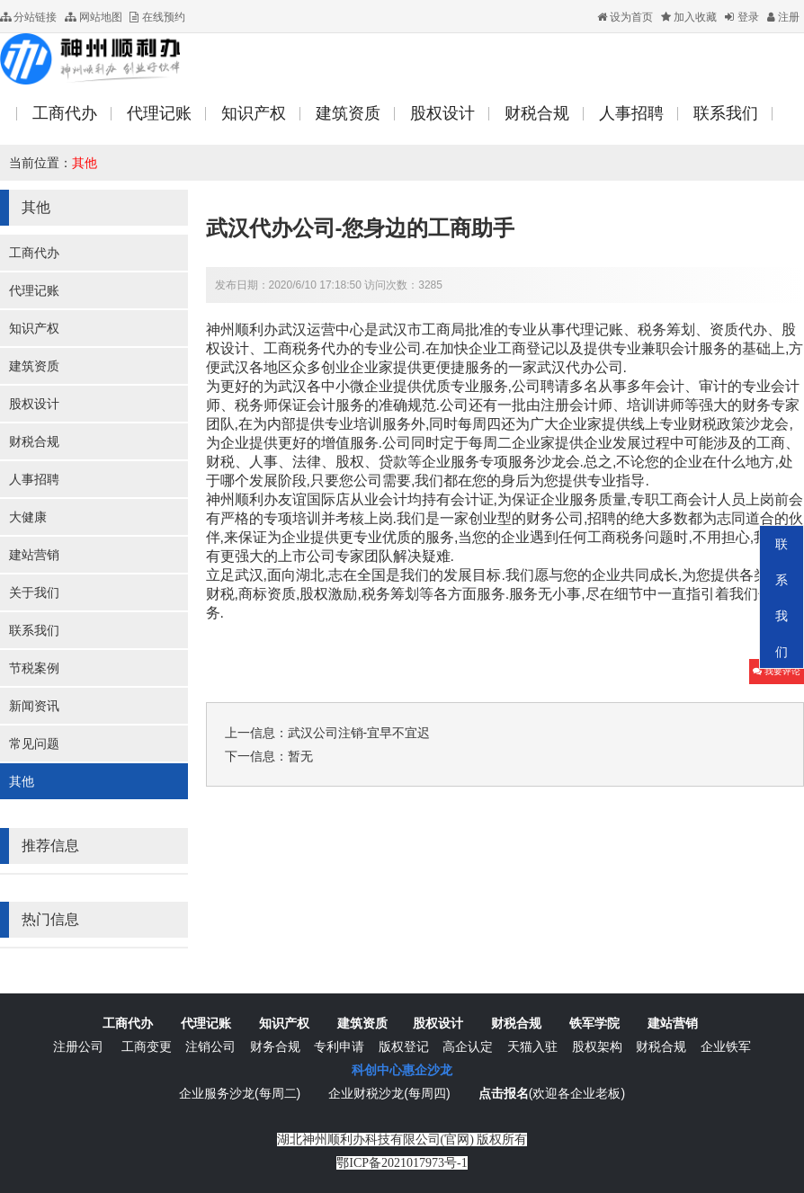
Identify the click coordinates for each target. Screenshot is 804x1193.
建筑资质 (34, 366)
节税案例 (34, 668)
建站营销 (34, 555)
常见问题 (34, 743)
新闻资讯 (34, 706)
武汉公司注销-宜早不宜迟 (359, 733)
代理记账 (34, 290)
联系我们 (34, 630)
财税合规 (34, 441)
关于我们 (34, 592)
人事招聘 (34, 479)
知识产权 (34, 328)
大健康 (28, 517)
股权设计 (34, 403)
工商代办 (34, 252)
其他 (84, 163)
